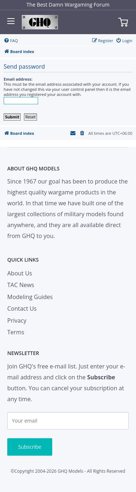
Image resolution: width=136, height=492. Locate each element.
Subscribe (29, 446)
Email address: (18, 79)
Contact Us (22, 308)
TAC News (20, 285)
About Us (19, 273)
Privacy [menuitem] (16, 320)
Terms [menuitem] (15, 332)
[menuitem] (11, 40)
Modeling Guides (30, 297)
